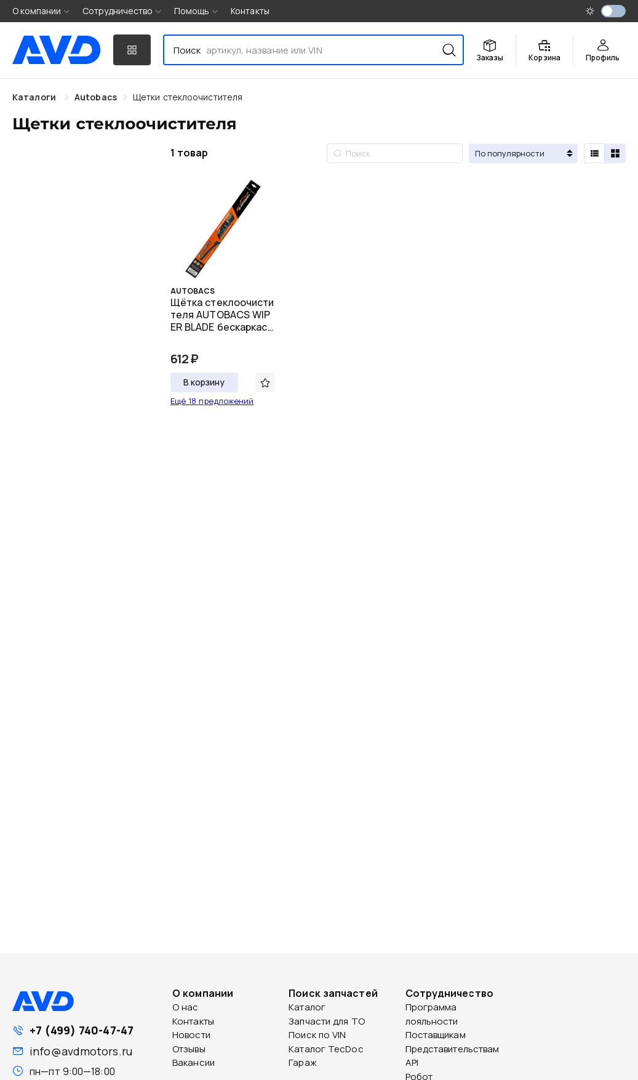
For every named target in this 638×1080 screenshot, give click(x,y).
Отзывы (188, 1048)
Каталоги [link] (35, 97)
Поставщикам (435, 1034)
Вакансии (193, 1062)
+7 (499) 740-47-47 (82, 1030)
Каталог (307, 1007)
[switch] (613, 11)
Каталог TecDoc (326, 1048)
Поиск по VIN (317, 1034)
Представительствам (452, 1048)
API (411, 1062)
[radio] (594, 153)
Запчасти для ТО (327, 1021)
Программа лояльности (431, 1014)
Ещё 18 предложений (212, 400)
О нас (185, 1007)
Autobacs (95, 97)
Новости (191, 1034)
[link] (95, 97)
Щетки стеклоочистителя (187, 97)
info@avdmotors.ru (81, 1051)
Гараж (303, 1062)
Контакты (250, 11)
